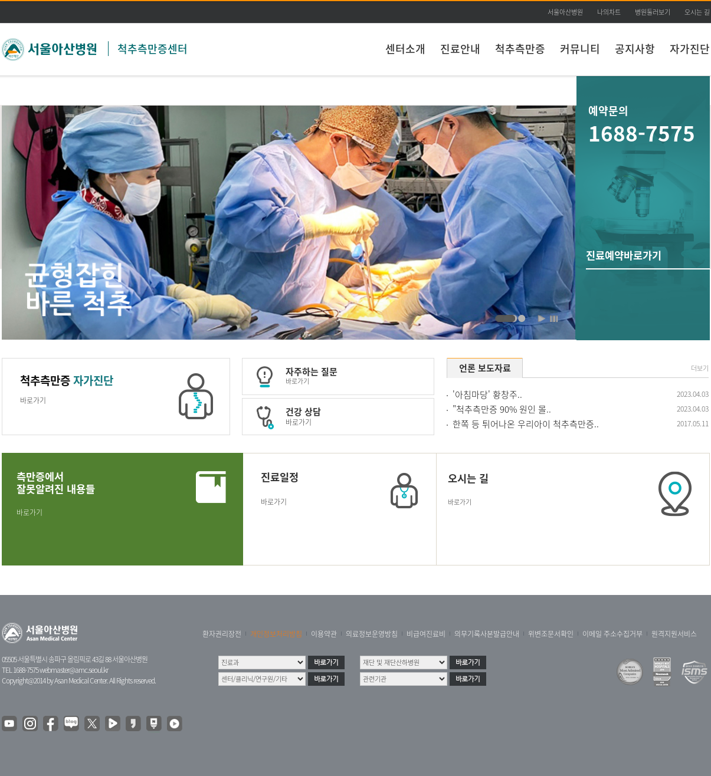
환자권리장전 (221, 634)
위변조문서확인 (551, 634)
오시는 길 (697, 12)
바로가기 (33, 400)
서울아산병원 (565, 12)
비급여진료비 (426, 634)
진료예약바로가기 (623, 255)
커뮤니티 (580, 49)
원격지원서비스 (674, 634)
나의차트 (609, 12)
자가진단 (690, 49)
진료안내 (460, 49)
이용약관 (324, 634)
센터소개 (405, 49)
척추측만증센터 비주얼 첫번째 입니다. (522, 319)
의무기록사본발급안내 (486, 634)
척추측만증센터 (152, 49)
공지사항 (635, 49)
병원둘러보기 (652, 12)
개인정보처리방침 (276, 634)
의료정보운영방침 (372, 634)
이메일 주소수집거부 (612, 634)
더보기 (700, 368)
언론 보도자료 (485, 367)
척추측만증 (520, 49)
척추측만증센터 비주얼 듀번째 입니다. (509, 319)
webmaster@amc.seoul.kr (74, 670)
